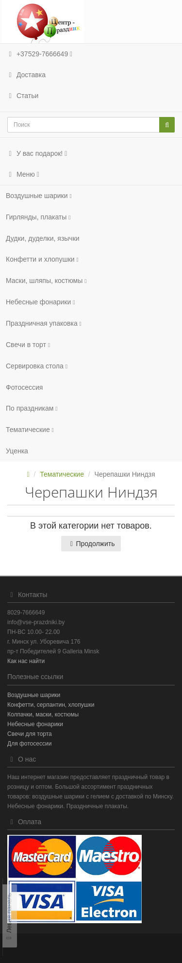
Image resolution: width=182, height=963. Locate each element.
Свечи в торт (28, 345)
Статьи (22, 96)
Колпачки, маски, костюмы (43, 714)
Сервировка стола (36, 366)
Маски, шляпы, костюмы (46, 280)
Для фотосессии (29, 743)
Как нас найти (26, 661)
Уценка (17, 451)
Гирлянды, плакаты (38, 217)
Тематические (30, 429)
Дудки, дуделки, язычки (43, 238)
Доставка (26, 75)
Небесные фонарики (40, 302)
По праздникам (32, 408)
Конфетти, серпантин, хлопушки (50, 704)
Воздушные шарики (39, 195)
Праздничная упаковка (44, 323)
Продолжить (91, 544)
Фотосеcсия (24, 387)
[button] (91, 153)
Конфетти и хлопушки (42, 259)
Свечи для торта (29, 734)
